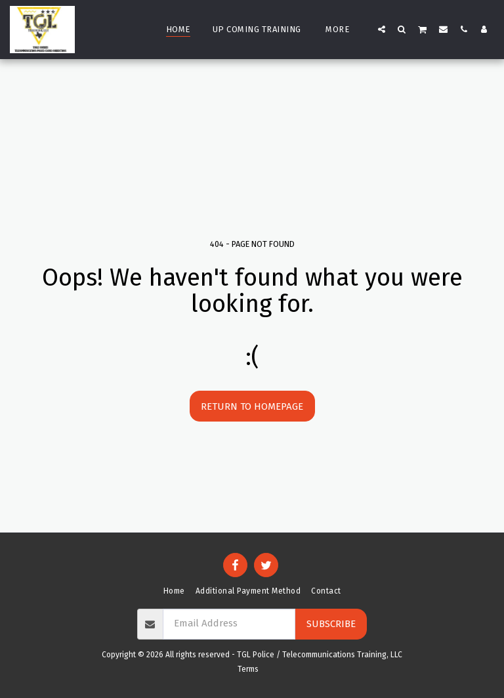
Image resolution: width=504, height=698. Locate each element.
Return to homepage (252, 406)
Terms (248, 669)
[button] (381, 28)
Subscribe (331, 624)
